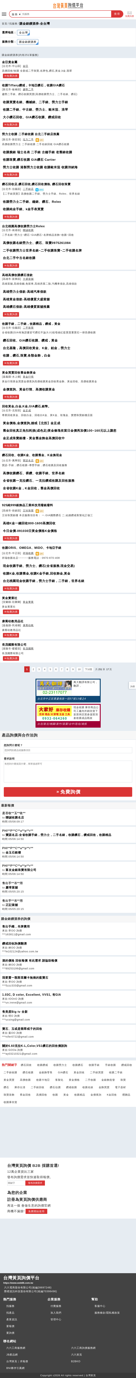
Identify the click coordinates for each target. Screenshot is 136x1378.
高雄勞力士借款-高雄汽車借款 (25, 291)
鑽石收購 (28, 1072)
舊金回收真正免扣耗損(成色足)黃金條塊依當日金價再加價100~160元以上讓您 (59, 430)
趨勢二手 (28, 89)
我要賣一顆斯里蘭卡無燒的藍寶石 (25, 977)
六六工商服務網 (15, 1347)
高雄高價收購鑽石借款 (17, 275)
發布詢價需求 (35, 1183)
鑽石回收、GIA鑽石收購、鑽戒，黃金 (30, 340)
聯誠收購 (28, 230)
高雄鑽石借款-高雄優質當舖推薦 (26, 306)
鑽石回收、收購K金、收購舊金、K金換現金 (32, 455)
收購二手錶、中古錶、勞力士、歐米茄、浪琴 (35, 109)
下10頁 (88, 669)
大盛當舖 (28, 278)
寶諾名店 (28, 460)
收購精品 (79, 1094)
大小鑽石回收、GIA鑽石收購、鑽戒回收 (32, 117)
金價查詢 (96, 1094)
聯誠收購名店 (15, 817)
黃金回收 (79, 1072)
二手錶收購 (10, 1072)
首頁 (4, 23)
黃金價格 (74, 1079)
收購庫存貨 (10, 1102)
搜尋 (117, 13)
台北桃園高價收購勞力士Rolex (23, 226)
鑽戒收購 (71, 1087)
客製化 (59, 1079)
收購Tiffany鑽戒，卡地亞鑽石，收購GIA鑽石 (33, 85)
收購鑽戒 (42, 1065)
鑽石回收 (26, 1065)
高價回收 (41, 1094)
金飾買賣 (104, 1087)
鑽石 (6, 1087)
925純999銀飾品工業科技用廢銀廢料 (27, 505)
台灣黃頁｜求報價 (17, 1361)
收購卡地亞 (43, 1079)
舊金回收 (25, 1094)
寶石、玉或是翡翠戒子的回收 (22, 1028)
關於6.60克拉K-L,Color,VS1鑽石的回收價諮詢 (34, 1045)
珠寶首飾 (9, 1094)
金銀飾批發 (108, 1079)
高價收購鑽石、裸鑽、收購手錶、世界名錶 (34, 473)
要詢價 (10, 1332)
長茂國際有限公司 (14, 644)
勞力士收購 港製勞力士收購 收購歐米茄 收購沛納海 (40, 167)
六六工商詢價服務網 (83, 1347)
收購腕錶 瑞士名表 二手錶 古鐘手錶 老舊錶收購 (37, 152)
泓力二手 (28, 139)
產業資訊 (11, 1319)
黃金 (66, 1094)
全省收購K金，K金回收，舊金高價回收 (31, 488)
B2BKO (76, 1361)
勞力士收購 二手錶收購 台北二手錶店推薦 (30, 134)
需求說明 (9, 758)
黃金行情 (28, 376)
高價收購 (25, 1079)
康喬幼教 (28, 625)
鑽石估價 (55, 1087)
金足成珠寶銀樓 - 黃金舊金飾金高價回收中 (34, 438)
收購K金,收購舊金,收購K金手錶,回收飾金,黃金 (36, 573)
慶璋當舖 (12, 887)
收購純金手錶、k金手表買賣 (23, 209)
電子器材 (120, 1087)
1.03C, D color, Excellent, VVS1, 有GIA (31, 994)
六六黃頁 (76, 1354)
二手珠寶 (28, 327)
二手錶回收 (37, 1087)
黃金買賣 (9, 1079)
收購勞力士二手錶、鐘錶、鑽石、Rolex (32, 201)
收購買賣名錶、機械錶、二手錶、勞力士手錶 (35, 102)
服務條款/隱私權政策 (107, 1312)
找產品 (10, 1312)
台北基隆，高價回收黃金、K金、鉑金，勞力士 (36, 348)
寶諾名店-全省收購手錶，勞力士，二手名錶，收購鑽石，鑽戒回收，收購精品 (58, 834)
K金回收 (112, 1094)
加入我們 (56, 1312)
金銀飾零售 (46, 1072)
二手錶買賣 (97, 1072)
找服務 (13, 23)
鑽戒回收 (126, 1065)
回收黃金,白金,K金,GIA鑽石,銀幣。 (26, 406)
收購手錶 (94, 1065)
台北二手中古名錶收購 (19, 258)
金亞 (25, 66)
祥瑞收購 (28, 553)
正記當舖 (12, 904)
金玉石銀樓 (13, 852)
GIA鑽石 (63, 1072)
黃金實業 (28, 601)
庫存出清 (19, 1087)
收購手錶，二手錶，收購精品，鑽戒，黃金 (31, 323)
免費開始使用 (36, 1211)
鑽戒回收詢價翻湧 (14, 943)
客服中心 (100, 1306)
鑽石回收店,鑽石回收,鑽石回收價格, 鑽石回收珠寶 (36, 184)
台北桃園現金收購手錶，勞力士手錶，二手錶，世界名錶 (43, 581)
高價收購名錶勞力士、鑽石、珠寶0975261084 (37, 243)
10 (79, 669)
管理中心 (56, 1319)
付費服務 (56, 1306)
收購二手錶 (116, 1072)
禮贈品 (126, 1094)
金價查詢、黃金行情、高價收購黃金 (29, 389)
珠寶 (123, 1079)
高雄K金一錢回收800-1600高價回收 (29, 523)
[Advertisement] (68, 1130)
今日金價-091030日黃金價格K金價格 (30, 531)
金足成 (27, 410)
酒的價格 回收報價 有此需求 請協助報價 (29, 960)
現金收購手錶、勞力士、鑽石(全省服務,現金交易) (39, 566)
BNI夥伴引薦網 (15, 1368)
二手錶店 (28, 189)
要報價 (10, 1326)
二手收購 (90, 1079)
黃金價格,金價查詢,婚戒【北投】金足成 (31, 423)
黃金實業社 (9, 598)
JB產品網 (12, 1354)
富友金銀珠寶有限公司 (21, 869)
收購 (55, 1094)
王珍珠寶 (28, 510)
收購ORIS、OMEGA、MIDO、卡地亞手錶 (31, 547)
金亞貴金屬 (9, 62)
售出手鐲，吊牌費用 (16, 926)
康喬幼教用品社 (13, 621)
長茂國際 (28, 648)
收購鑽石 (77, 1065)
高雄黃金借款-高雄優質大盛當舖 (26, 299)
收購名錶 (87, 1087)
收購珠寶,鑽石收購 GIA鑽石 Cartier (29, 159)
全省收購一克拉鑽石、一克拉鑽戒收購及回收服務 (39, 480)
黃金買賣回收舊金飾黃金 (19, 372)
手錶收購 (110, 1065)
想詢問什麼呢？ (13, 745)
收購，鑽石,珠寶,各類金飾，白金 (27, 355)
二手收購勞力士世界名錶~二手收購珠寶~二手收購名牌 (42, 250)
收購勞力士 (60, 1065)
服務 (15, 14)
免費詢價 (129, 14)
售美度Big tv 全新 (15, 1011)
